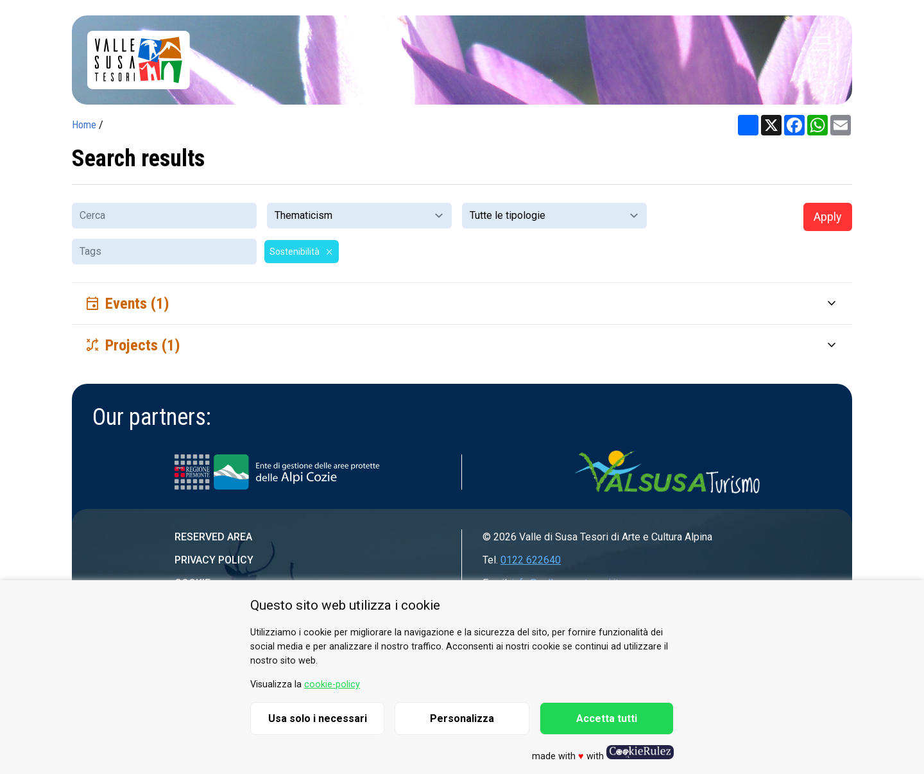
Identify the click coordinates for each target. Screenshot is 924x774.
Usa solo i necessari (317, 718)
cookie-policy (332, 684)
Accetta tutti (606, 718)
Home (84, 125)
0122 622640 (531, 560)
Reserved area (213, 537)
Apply (828, 216)
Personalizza (462, 718)
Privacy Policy (214, 560)
